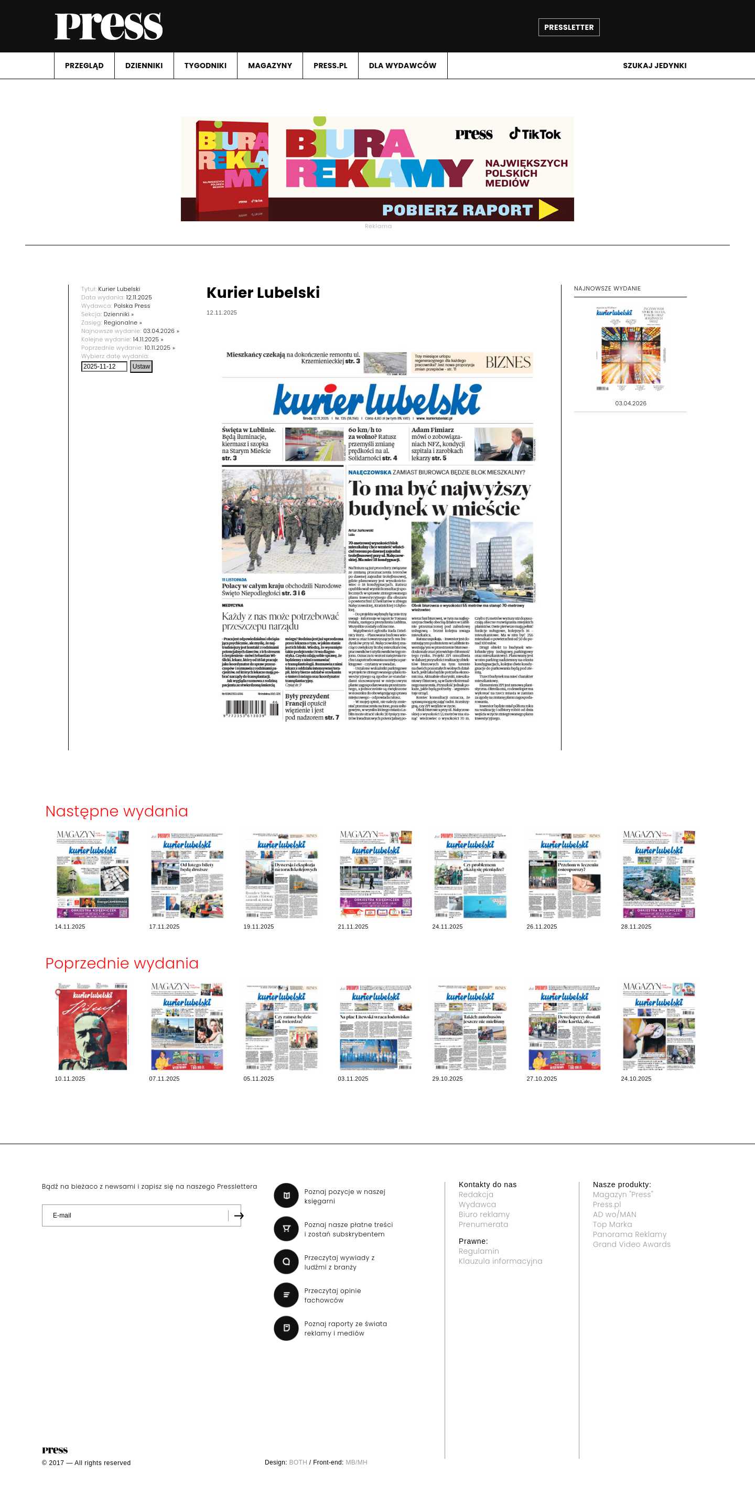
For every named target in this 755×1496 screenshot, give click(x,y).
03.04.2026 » (161, 331)
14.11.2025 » (148, 339)
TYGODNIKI (206, 65)
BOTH (298, 1462)
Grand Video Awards (632, 1244)
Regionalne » (123, 322)
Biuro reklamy (484, 1214)
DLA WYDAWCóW (403, 65)
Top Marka (612, 1224)
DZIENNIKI (144, 65)
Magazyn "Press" (623, 1194)
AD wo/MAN (615, 1214)
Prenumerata (484, 1224)
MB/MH (357, 1462)
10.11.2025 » (160, 347)
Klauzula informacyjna (501, 1261)
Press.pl (607, 1204)
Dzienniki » (119, 314)
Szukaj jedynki (655, 65)
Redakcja (476, 1194)
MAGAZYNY (270, 65)
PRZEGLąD (84, 65)
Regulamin (479, 1251)
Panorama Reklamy (630, 1234)
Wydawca (478, 1204)
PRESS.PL (330, 65)
